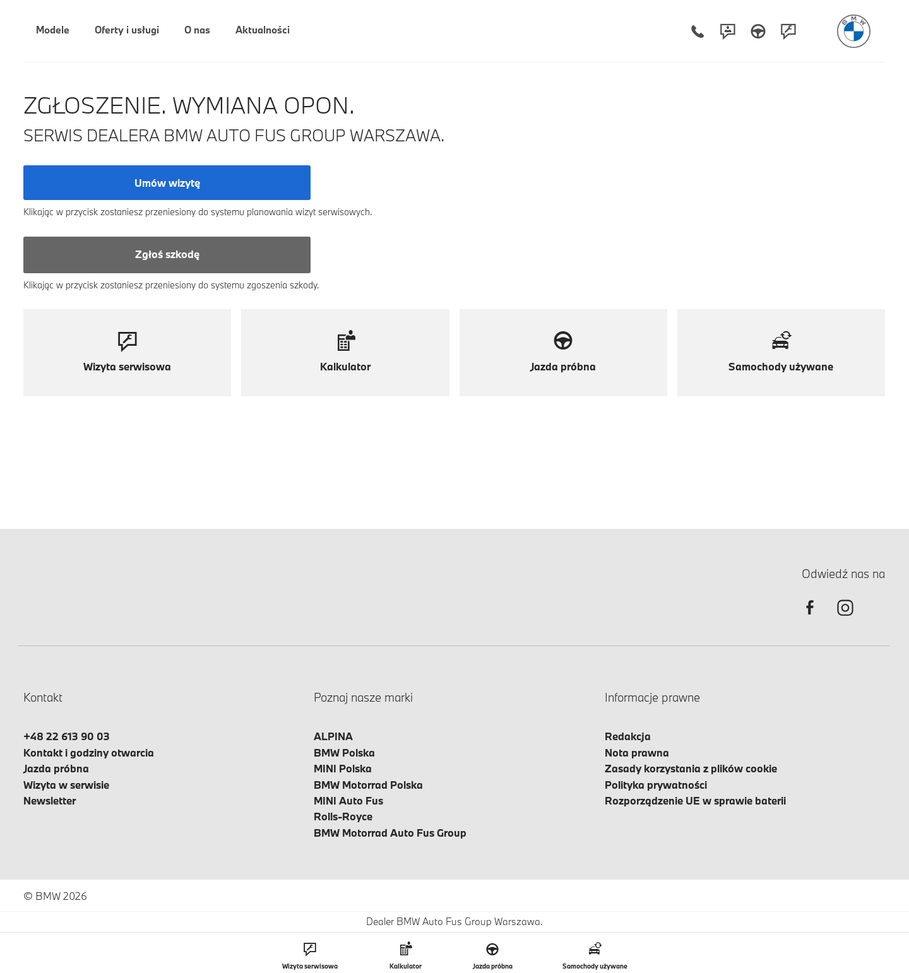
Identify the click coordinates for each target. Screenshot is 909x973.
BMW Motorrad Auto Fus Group (390, 832)
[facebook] (810, 618)
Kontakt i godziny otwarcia (88, 752)
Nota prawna (637, 752)
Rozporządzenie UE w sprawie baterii (695, 800)
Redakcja (628, 736)
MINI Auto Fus (348, 800)
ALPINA (333, 736)
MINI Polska (343, 768)
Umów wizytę (167, 182)
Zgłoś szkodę (167, 254)
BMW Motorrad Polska (368, 784)
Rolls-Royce (343, 816)
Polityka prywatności (656, 784)
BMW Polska (344, 752)
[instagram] (845, 618)
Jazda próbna (56, 768)
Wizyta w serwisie (66, 784)
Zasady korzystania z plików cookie (691, 768)
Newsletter (49, 800)
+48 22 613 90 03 (66, 736)
